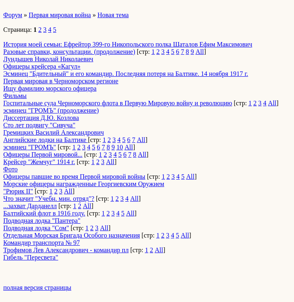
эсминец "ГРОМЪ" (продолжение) (51, 110)
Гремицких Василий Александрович (53, 132)
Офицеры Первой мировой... (42, 154)
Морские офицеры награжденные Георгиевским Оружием (83, 183)
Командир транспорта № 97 (41, 242)
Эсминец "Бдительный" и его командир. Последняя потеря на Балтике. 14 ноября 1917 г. (125, 73)
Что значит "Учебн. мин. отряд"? (48, 198)
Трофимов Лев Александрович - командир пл (65, 249)
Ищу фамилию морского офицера (50, 88)
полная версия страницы (37, 287)
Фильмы (15, 95)
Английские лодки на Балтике (45, 139)
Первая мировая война (60, 14)
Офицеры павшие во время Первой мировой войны (74, 176)
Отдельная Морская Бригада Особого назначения (71, 235)
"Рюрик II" (18, 191)
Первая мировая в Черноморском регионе (60, 81)
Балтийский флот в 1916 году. (44, 213)
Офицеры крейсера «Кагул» (41, 66)
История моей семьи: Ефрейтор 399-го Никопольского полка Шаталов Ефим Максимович (127, 44)
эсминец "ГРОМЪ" (29, 147)
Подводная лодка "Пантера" (41, 220)
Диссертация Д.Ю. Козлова (41, 117)
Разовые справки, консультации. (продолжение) (69, 51)
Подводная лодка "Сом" (36, 227)
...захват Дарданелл (30, 205)
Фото (10, 169)
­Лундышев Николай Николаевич (48, 59)
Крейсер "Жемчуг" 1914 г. (39, 161)
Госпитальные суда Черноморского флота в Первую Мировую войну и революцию (117, 103)
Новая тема (113, 14)
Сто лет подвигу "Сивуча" (39, 125)
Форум (12, 14)
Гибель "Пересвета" (30, 257)
